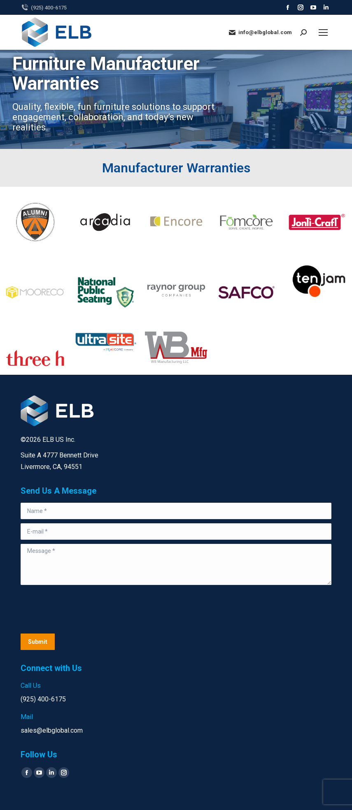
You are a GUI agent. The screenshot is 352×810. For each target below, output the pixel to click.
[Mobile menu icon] (323, 32)
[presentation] (83, 609)
